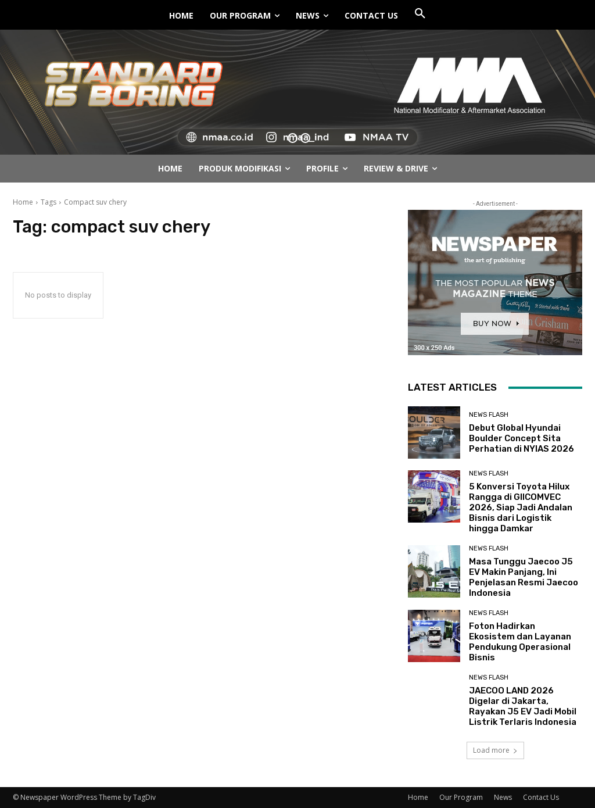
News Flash (488, 415)
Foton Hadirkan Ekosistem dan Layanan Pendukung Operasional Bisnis (520, 642)
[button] (420, 14)
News (503, 797)
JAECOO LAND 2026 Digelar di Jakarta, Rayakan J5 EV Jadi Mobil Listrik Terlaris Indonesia (522, 706)
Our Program (461, 797)
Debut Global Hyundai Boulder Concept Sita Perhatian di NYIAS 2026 (521, 438)
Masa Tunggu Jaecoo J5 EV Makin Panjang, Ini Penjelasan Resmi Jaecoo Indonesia (523, 577)
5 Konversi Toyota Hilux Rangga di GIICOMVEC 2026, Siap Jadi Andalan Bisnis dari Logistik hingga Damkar (520, 507)
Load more (495, 750)
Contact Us (541, 797)
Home (23, 202)
